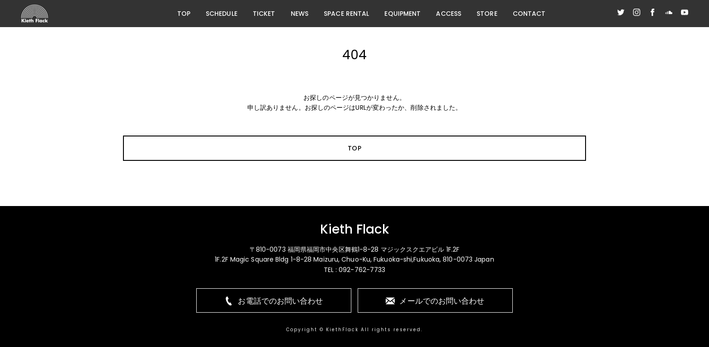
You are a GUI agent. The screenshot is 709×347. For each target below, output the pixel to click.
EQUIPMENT (402, 13)
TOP (183, 13)
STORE (487, 13)
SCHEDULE (221, 13)
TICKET (264, 13)
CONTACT (529, 13)
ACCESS (448, 13)
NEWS (299, 13)
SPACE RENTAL (346, 13)
